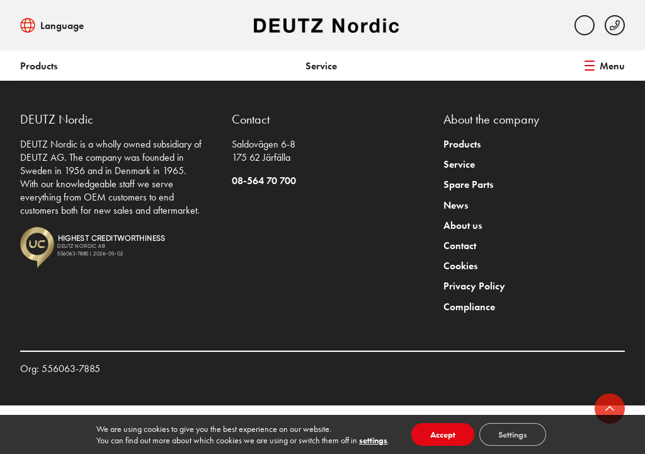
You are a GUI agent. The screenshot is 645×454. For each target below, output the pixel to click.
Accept (442, 434)
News (455, 205)
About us (462, 225)
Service (321, 66)
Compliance (469, 306)
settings (373, 440)
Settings (512, 434)
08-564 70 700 (264, 180)
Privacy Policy (474, 286)
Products (38, 66)
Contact (459, 245)
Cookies (460, 265)
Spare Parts (468, 184)
